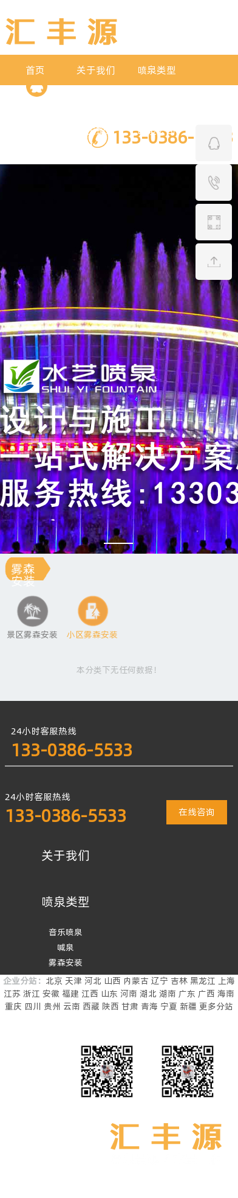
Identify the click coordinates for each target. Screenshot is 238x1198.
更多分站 (216, 1006)
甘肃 (129, 1006)
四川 (32, 1006)
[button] (119, 543)
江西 (89, 993)
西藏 (91, 1006)
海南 (225, 993)
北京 (54, 981)
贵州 (52, 1006)
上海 (226, 981)
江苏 (12, 993)
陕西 (110, 1006)
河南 (128, 993)
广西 (206, 993)
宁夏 (168, 1006)
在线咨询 (196, 812)
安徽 (50, 993)
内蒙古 (136, 981)
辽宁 (159, 981)
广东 (186, 993)
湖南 (167, 993)
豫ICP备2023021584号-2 (86, 1191)
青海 (149, 1006)
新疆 (188, 1006)
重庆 (13, 1006)
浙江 (31, 993)
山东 (109, 993)
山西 (112, 981)
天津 (73, 981)
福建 (70, 993)
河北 (92, 981)
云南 (71, 1006)
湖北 (148, 993)
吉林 (179, 981)
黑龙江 (203, 981)
